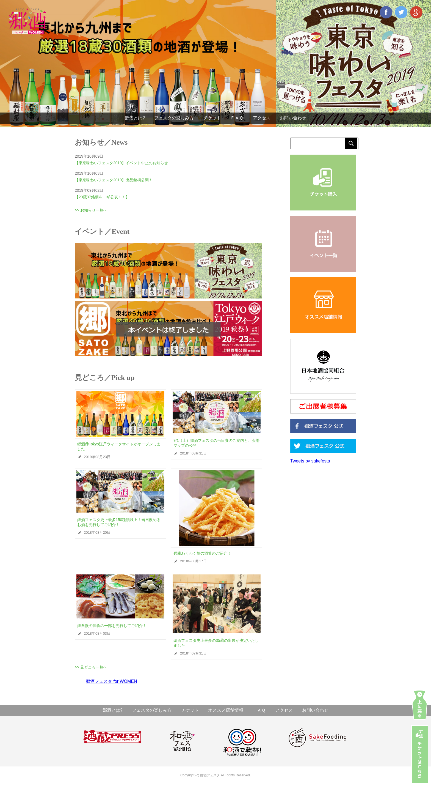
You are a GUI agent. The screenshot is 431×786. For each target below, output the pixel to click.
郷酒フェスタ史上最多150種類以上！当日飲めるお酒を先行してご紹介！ (119, 522)
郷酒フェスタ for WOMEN (111, 681)
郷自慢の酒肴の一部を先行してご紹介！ (112, 625)
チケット (212, 118)
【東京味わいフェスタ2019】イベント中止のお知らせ (121, 163)
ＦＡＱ (236, 118)
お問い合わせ (293, 118)
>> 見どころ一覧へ (91, 667)
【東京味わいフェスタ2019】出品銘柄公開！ (114, 180)
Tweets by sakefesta (310, 461)
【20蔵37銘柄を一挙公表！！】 (102, 197)
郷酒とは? (135, 118)
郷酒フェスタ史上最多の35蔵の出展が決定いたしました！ (216, 643)
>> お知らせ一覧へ (91, 210)
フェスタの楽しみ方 (174, 118)
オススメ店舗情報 (225, 710)
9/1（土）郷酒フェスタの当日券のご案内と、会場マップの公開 (216, 443)
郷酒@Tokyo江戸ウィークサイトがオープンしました (119, 446)
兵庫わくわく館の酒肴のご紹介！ (202, 553)
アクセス (261, 118)
